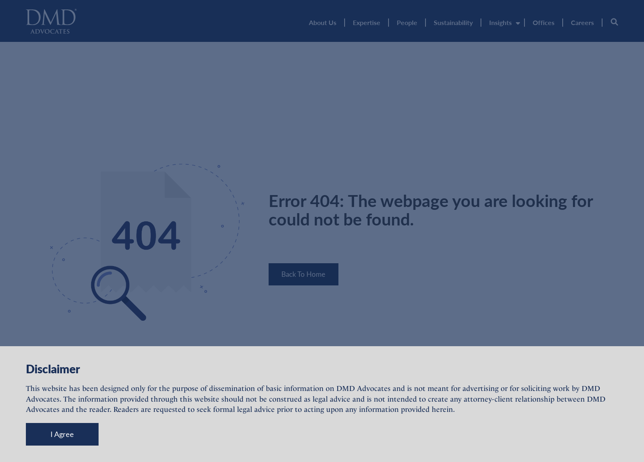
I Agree (62, 434)
